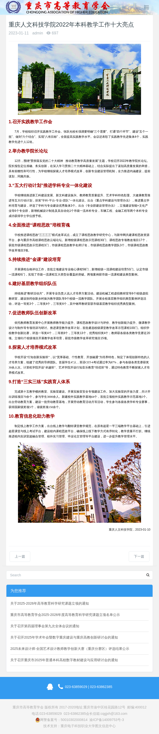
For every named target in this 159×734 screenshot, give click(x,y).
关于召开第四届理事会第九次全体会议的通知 (44, 626)
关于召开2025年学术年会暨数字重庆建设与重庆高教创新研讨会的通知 (64, 637)
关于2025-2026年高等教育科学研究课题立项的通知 (49, 603)
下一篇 (139, 556)
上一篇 (20, 556)
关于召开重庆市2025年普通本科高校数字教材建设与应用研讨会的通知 (64, 660)
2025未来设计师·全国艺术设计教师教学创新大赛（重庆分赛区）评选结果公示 (69, 649)
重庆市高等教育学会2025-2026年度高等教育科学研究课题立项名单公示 (65, 615)
